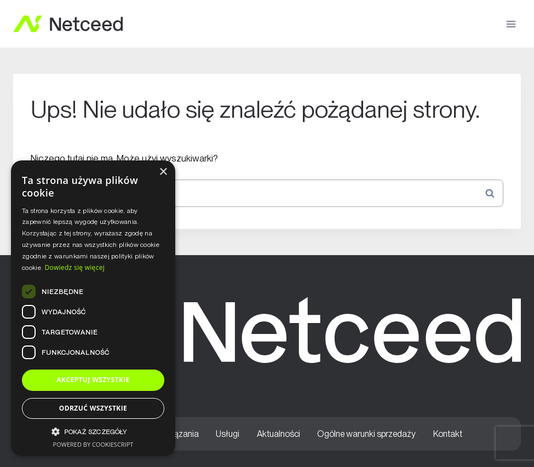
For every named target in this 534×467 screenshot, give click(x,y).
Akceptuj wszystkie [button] (92, 379)
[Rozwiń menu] (511, 23)
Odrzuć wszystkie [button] (93, 408)
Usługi (227, 434)
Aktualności (278, 434)
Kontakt (447, 434)
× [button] (163, 172)
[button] (93, 431)
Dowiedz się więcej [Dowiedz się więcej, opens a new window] (74, 267)
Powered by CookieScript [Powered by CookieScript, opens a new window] (93, 444)
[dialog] (93, 308)
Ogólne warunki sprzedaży (366, 434)
